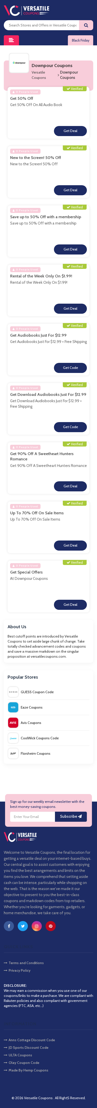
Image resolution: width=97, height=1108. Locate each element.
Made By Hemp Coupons (26, 1070)
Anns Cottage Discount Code (29, 1040)
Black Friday (80, 40)
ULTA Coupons (18, 1055)
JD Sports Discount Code (26, 1047)
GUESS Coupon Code (31, 692)
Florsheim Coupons (29, 753)
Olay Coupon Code (21, 1062)
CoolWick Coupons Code (33, 738)
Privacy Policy (17, 970)
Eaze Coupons (25, 707)
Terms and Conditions (24, 963)
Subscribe (71, 816)
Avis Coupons (24, 723)
